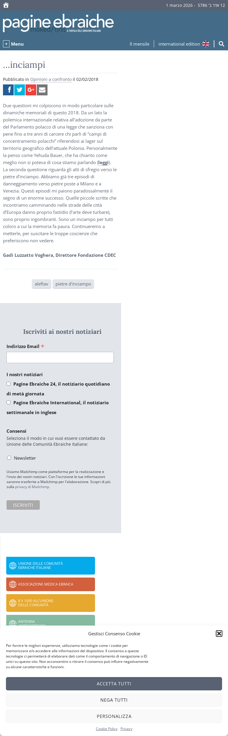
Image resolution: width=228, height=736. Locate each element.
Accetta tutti (114, 684)
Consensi (16, 431)
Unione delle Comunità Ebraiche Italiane (40, 565)
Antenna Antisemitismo (31, 623)
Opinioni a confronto (51, 79)
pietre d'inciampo (73, 284)
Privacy (126, 728)
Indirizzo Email (26, 346)
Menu (17, 44)
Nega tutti (114, 700)
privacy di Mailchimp (32, 486)
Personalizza (114, 716)
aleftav (41, 284)
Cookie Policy (107, 728)
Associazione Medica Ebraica (45, 584)
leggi (103, 162)
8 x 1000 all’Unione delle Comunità (35, 602)
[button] (219, 633)
